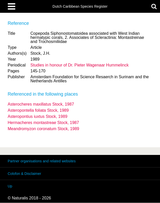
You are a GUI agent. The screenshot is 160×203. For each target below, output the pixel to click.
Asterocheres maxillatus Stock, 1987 (41, 104)
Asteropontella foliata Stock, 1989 (38, 110)
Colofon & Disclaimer (24, 174)
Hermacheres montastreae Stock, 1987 (43, 122)
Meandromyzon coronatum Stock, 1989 (43, 129)
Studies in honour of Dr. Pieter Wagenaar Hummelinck (79, 65)
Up (10, 186)
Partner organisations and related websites (42, 161)
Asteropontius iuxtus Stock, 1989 (37, 116)
